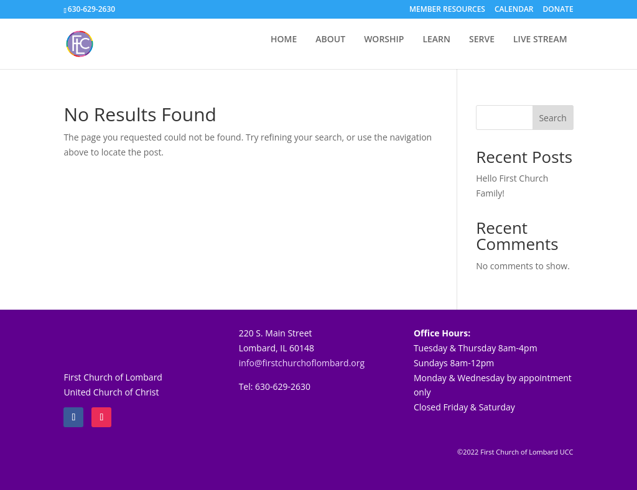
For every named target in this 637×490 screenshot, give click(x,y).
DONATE (558, 10)
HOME (284, 40)
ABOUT (330, 40)
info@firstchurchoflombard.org (302, 363)
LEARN (436, 40)
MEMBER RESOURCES (447, 10)
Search (552, 118)
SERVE (482, 40)
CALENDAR (514, 10)
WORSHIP (384, 40)
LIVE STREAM (540, 40)
